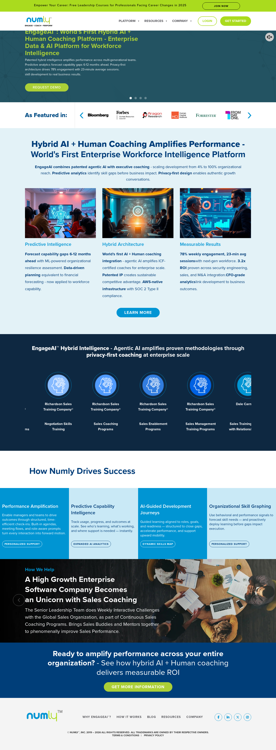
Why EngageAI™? (97, 717)
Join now (221, 6)
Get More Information (138, 687)
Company (182, 21)
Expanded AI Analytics (91, 543)
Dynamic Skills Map (158, 543)
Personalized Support (22, 543)
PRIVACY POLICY (154, 735)
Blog (151, 717)
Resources (156, 21)
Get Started (235, 21)
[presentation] (81, 114)
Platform (129, 21)
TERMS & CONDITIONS (125, 735)
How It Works (129, 717)
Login (207, 21)
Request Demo (47, 87)
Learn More (138, 312)
